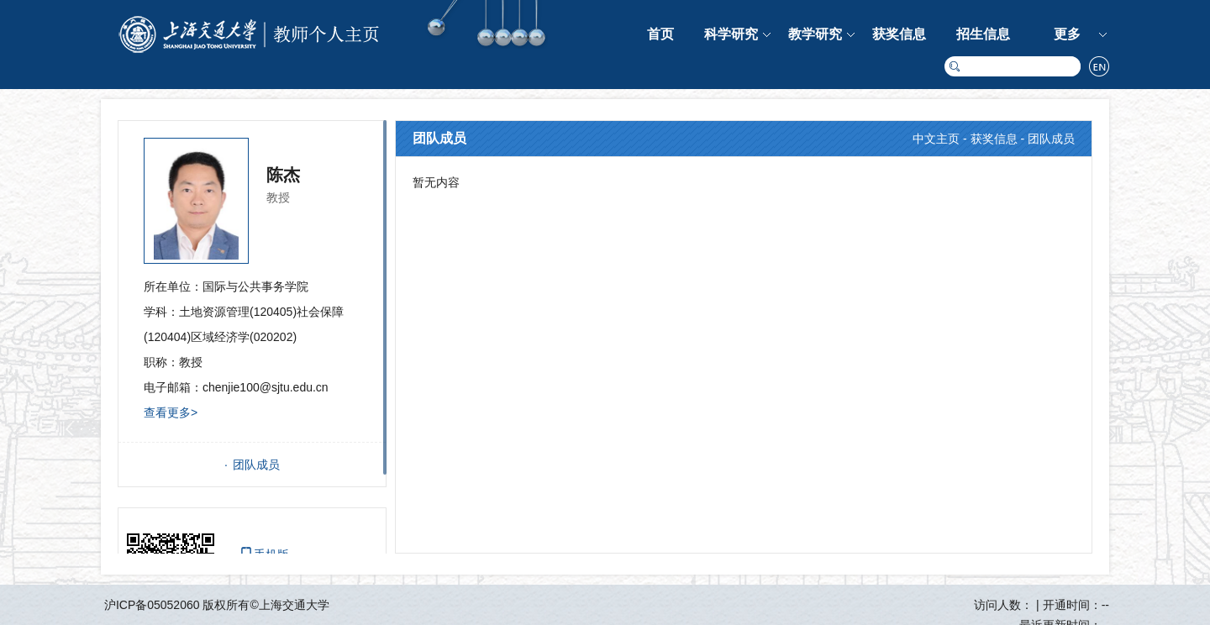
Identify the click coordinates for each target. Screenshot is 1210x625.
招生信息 (983, 34)
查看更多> (170, 412)
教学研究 (815, 34)
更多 (1067, 34)
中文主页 (936, 138)
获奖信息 (899, 34)
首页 (660, 34)
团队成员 (256, 464)
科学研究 (731, 34)
